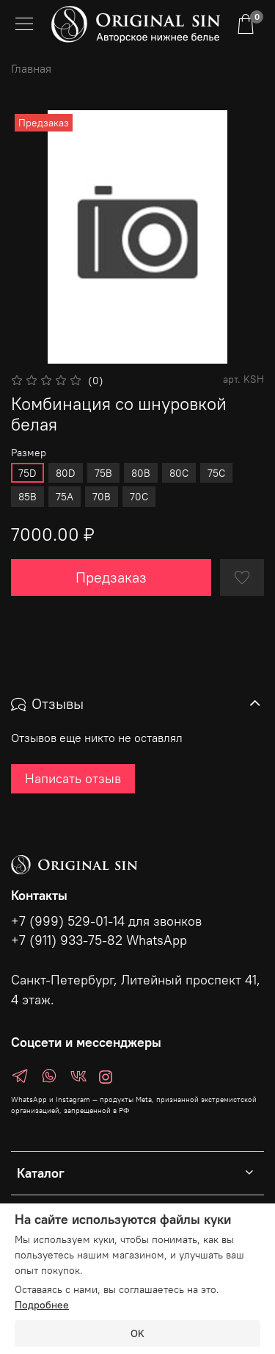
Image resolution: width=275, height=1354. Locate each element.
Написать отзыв (73, 778)
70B (101, 496)
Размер (28, 453)
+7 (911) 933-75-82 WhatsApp (99, 940)
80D (66, 473)
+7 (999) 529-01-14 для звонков (106, 921)
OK (137, 1333)
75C (216, 473)
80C (178, 473)
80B (140, 473)
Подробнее (42, 1304)
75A (64, 496)
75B (103, 473)
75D (27, 473)
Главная (31, 68)
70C (139, 496)
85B (27, 496)
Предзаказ (111, 577)
